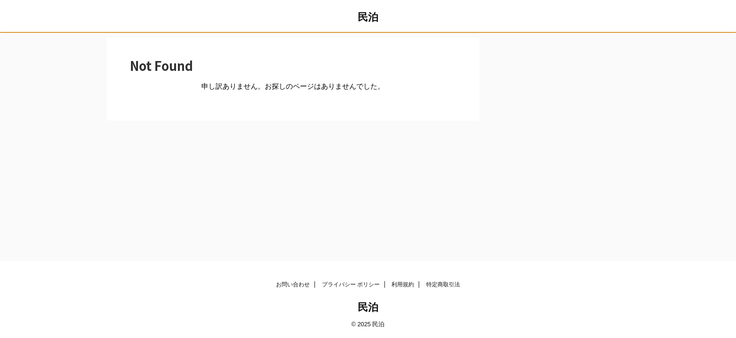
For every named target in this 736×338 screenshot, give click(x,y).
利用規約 (402, 284)
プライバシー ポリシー (351, 284)
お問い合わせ (293, 284)
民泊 (368, 17)
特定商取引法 (443, 284)
